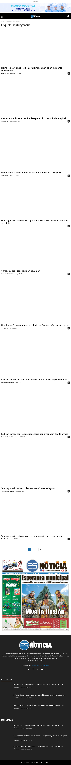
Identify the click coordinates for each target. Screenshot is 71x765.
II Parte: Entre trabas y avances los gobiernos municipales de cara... (39, 695)
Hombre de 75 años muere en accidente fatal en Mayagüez (31, 172)
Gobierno (16, 687)
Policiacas (17, 749)
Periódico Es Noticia (7, 274)
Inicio (2, 21)
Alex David (4, 73)
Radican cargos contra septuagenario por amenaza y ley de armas (34, 434)
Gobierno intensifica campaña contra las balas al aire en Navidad (38, 746)
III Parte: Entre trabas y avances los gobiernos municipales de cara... (39, 705)
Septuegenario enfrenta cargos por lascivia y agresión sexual (32, 536)
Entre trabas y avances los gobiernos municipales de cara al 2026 (38, 684)
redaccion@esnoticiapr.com (40, 665)
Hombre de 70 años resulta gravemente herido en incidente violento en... (31, 69)
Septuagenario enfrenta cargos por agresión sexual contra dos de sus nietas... (34, 222)
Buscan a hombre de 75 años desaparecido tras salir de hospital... (34, 118)
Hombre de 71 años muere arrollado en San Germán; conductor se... (35, 325)
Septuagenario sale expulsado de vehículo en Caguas (28, 488)
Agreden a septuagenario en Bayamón (20, 270)
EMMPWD (46, 762)
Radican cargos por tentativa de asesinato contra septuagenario (34, 379)
